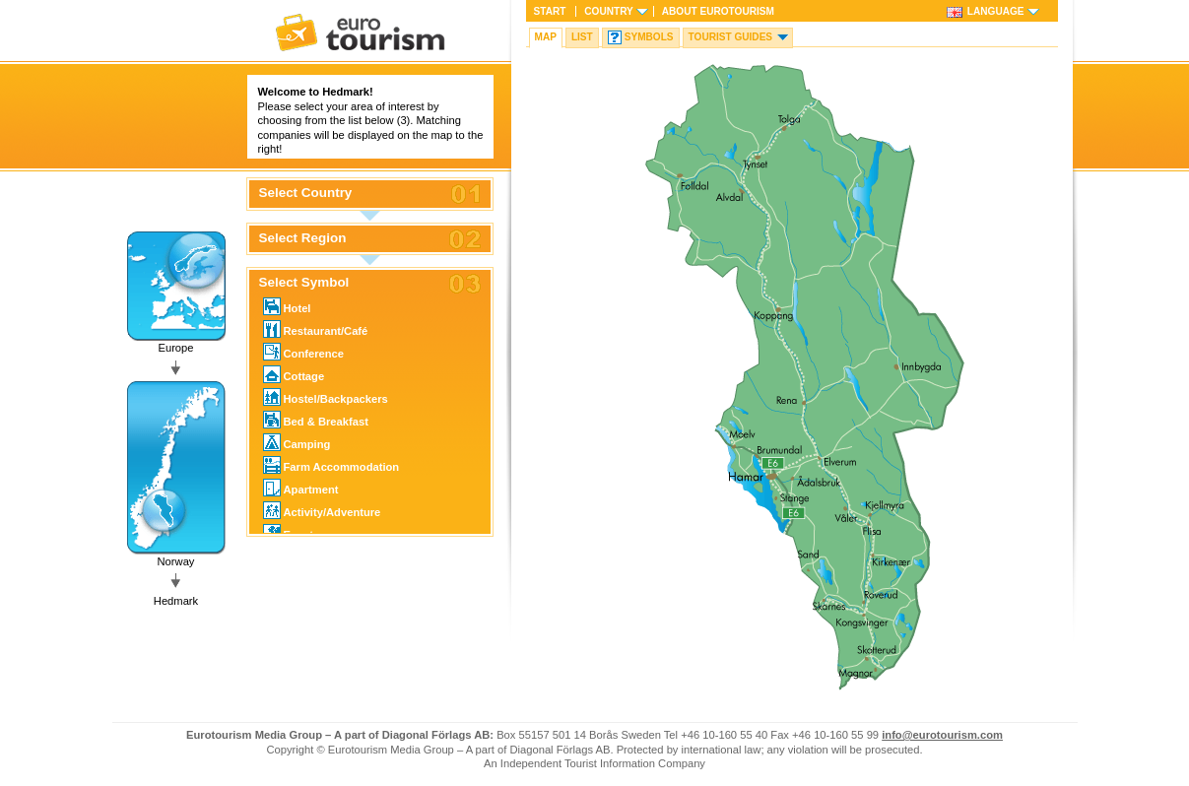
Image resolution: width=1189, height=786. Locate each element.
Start (550, 11)
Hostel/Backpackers (325, 397)
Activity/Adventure (322, 510)
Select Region (303, 238)
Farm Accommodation (331, 465)
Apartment (301, 487)
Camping (297, 442)
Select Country (306, 193)
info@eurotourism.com (942, 735)
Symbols (649, 37)
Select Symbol (304, 283)
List (582, 37)
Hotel (287, 306)
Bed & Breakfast (315, 419)
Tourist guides (731, 37)
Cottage (294, 374)
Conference (304, 351)
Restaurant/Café (315, 329)
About (718, 11)
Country (608, 11)
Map (546, 37)
